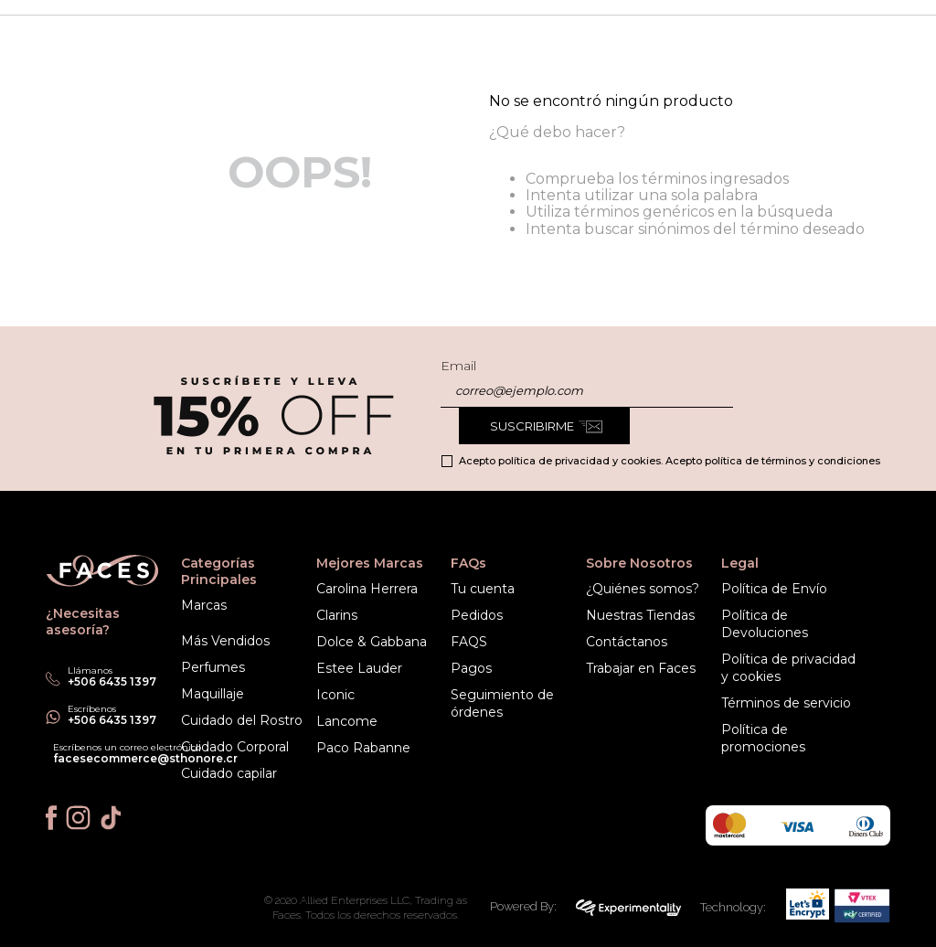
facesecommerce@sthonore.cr (145, 758)
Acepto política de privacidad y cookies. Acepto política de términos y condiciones (669, 460)
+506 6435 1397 (112, 720)
